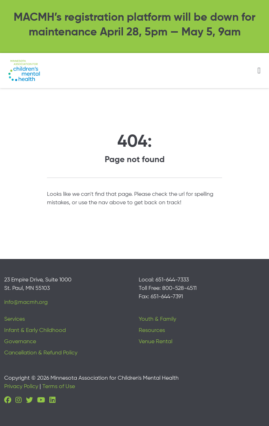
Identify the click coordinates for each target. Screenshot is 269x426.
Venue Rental (155, 342)
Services (14, 319)
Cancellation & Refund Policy (40, 353)
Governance (20, 342)
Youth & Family (157, 319)
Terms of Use (58, 387)
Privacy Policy (21, 387)
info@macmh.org (26, 302)
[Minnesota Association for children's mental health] (24, 70)
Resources (152, 330)
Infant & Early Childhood (35, 330)
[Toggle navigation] (259, 70)
